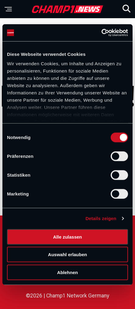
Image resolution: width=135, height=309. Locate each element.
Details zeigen (100, 218)
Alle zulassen (67, 236)
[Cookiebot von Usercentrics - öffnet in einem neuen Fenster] (101, 33)
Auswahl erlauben (67, 254)
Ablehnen (67, 272)
